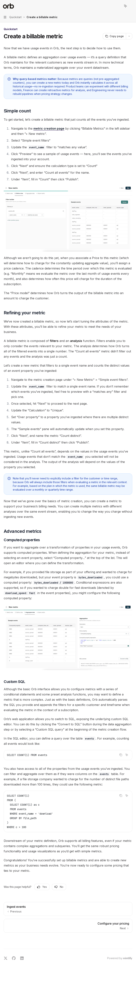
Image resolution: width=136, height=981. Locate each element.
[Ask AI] (126, 754)
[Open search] (119, 6)
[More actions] (131, 6)
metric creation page (48, 128)
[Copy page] (114, 36)
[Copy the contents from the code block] (120, 754)
